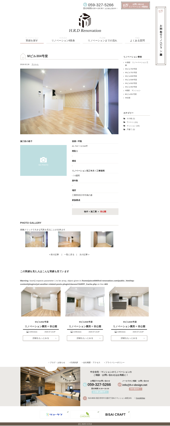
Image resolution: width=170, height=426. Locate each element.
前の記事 (55, 254)
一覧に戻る (69, 254)
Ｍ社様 (127, 98)
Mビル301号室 (131, 94)
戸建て (129, 129)
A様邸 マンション (133, 90)
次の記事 (84, 254)
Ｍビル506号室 (131, 80)
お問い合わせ (161, 37)
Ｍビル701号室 (131, 73)
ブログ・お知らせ (57, 362)
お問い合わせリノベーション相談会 (138, 5)
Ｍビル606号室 (131, 76)
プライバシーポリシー (115, 362)
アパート (35, 64)
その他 (129, 118)
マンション (131, 126)
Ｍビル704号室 (131, 69)
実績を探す (32, 39)
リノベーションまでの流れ (102, 39)
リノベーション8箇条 (63, 39)
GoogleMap (140, 398)
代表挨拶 (74, 362)
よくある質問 (137, 39)
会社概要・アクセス (91, 362)
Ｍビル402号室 (131, 87)
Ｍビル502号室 (131, 83)
